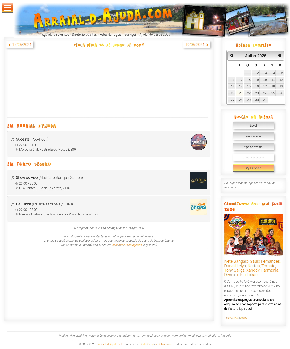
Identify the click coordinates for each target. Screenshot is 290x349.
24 (265, 93)
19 (281, 86)
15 (249, 86)
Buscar (253, 168)
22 (249, 93)
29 (249, 100)
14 (241, 86)
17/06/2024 (21, 44)
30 (257, 100)
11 (273, 80)
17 (265, 86)
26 (281, 93)
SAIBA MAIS (236, 318)
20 (232, 93)
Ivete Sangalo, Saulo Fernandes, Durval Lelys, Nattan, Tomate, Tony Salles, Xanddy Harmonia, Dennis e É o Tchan (252, 268)
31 (265, 100)
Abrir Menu (7, 8)
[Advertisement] (108, 85)
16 (257, 86)
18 (273, 86)
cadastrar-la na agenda (127, 245)
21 (241, 93)
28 (241, 100)
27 (232, 100)
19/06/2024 (194, 44)
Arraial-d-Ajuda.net (110, 344)
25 (273, 93)
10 (265, 80)
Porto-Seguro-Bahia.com (156, 344)
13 (232, 86)
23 (257, 93)
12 (281, 80)
